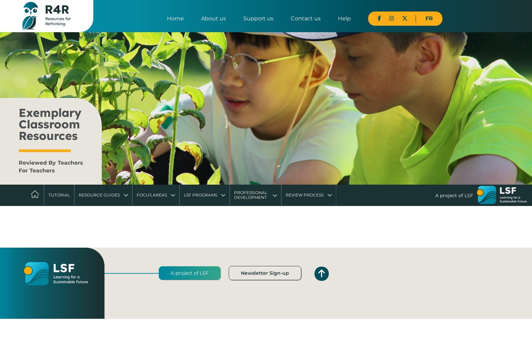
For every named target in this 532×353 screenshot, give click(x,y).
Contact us (306, 18)
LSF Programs (200, 195)
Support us (258, 18)
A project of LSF (190, 273)
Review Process (305, 195)
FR (429, 18)
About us (213, 18)
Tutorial (59, 195)
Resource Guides (99, 195)
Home (175, 18)
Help (344, 18)
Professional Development (250, 195)
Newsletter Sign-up (265, 273)
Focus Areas (152, 195)
